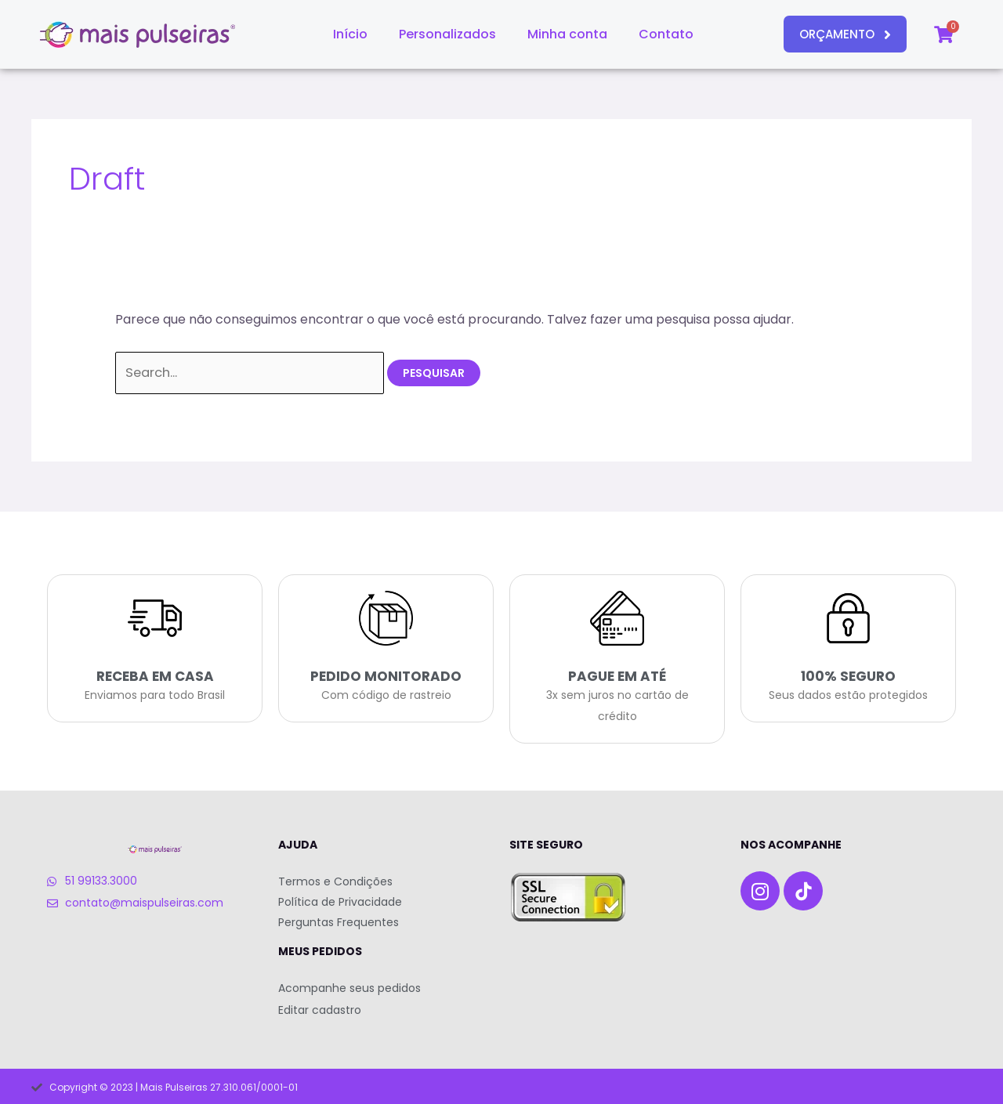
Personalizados (447, 34)
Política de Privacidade (340, 901)
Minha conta (567, 34)
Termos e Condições (335, 881)
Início (350, 34)
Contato (666, 34)
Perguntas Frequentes (338, 921)
